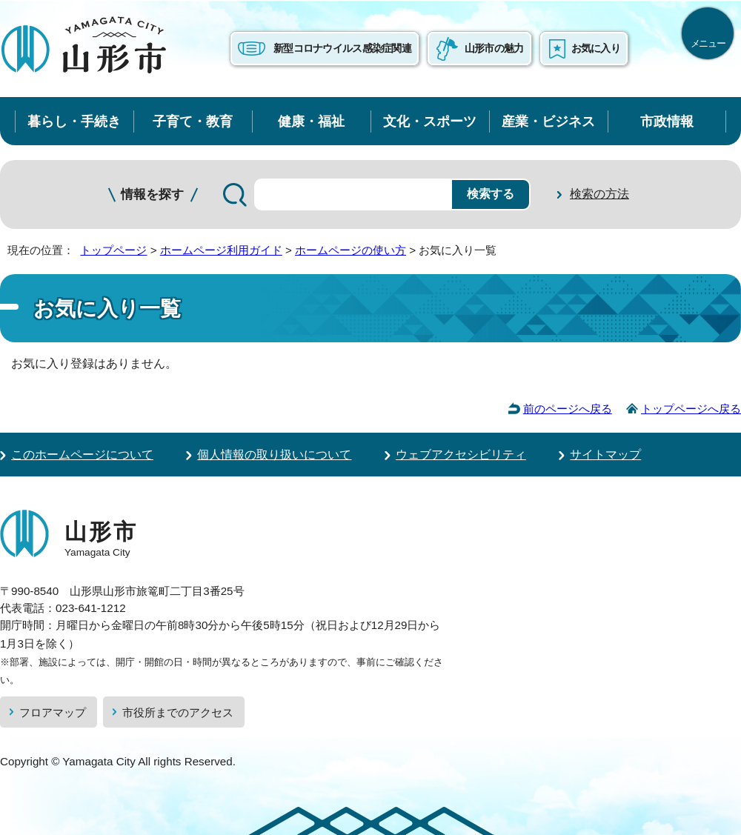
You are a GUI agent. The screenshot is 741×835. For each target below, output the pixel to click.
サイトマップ (605, 454)
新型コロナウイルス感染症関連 (342, 48)
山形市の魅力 (494, 48)
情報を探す (152, 194)
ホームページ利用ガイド (221, 250)
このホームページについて (82, 454)
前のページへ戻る (567, 408)
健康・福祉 (311, 121)
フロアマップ (52, 712)
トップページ (113, 250)
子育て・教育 (193, 121)
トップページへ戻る (691, 408)
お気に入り (595, 48)
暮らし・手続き (74, 121)
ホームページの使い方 (350, 250)
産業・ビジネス (548, 121)
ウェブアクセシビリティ (461, 454)
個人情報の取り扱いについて (274, 454)
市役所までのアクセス (177, 712)
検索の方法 (599, 193)
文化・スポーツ (429, 121)
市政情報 (667, 121)
